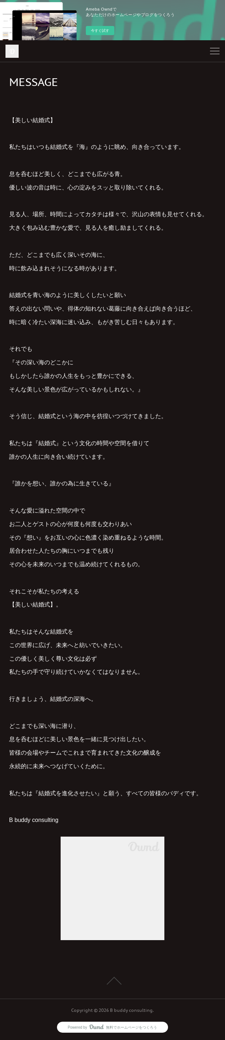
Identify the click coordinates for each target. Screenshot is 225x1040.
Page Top (112, 981)
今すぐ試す (100, 31)
